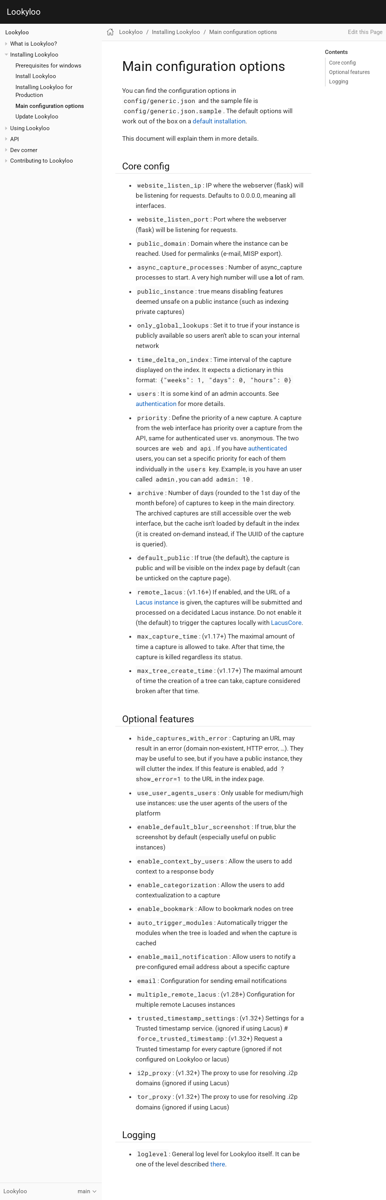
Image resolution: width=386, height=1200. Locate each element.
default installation (219, 121)
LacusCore (286, 622)
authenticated (267, 448)
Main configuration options (49, 106)
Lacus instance (157, 602)
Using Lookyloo (30, 128)
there (217, 1164)
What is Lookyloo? (33, 43)
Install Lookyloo (35, 76)
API (14, 139)
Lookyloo (24, 12)
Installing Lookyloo (34, 54)
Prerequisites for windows (48, 65)
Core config (342, 63)
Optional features (349, 72)
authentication (156, 404)
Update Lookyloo (36, 116)
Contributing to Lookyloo (41, 160)
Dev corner (23, 150)
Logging (338, 81)
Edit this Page (365, 32)
